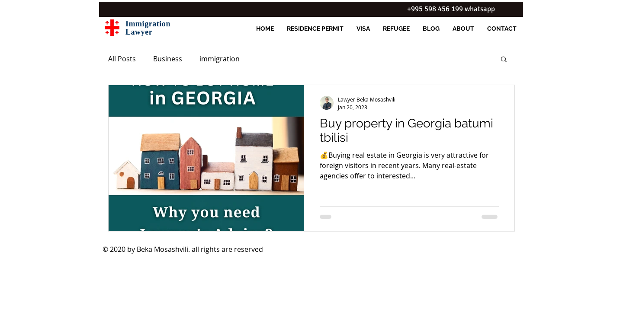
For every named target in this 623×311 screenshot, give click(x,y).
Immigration (147, 23)
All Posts (122, 58)
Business (167, 58)
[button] (504, 59)
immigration (219, 58)
